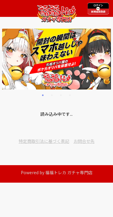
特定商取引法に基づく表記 (44, 141)
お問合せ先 (84, 141)
